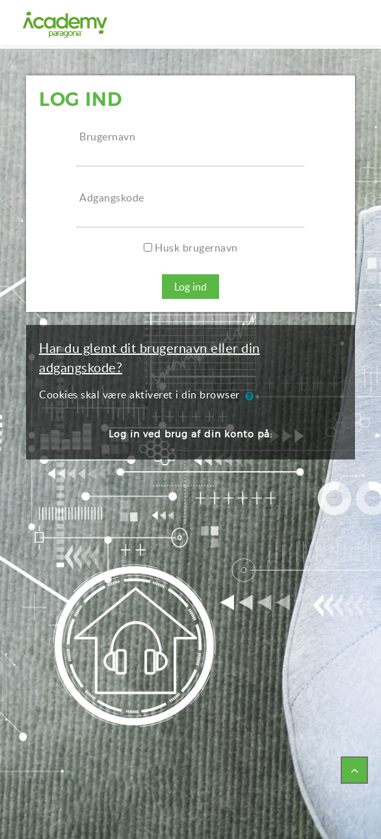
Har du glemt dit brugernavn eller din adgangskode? (149, 357)
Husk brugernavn (196, 247)
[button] (252, 396)
